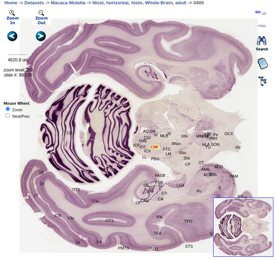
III (169, 133)
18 (41, 172)
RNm (176, 144)
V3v (95, 201)
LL (144, 157)
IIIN (184, 136)
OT (201, 162)
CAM (144, 201)
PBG (155, 159)
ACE (207, 175)
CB (69, 133)
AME (205, 169)
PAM (234, 176)
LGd (180, 185)
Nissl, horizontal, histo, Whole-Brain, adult (139, 2)
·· (260, 25)
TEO (154, 249)
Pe (215, 135)
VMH (212, 138)
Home (10, 2)
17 (36, 195)
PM (206, 137)
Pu (199, 191)
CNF (154, 147)
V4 (99, 242)
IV (156, 135)
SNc (182, 153)
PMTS (123, 248)
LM (168, 154)
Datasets (34, 2)
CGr (147, 137)
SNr (187, 158)
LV (138, 202)
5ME (143, 141)
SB (146, 185)
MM (199, 136)
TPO (188, 221)
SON (215, 144)
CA (160, 199)
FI (160, 186)
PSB (159, 182)
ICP (136, 145)
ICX (147, 151)
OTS (110, 220)
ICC (143, 147)
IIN (238, 147)
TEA (157, 233)
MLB (164, 136)
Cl (218, 196)
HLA (206, 144)
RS (240, 196)
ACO (219, 167)
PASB (160, 175)
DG (151, 191)
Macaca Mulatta (68, 2)
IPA (160, 217)
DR (152, 131)
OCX (228, 133)
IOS (57, 215)
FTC (167, 149)
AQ (146, 131)
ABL (213, 174)
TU (208, 147)
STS (189, 246)
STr (164, 193)
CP (187, 164)
